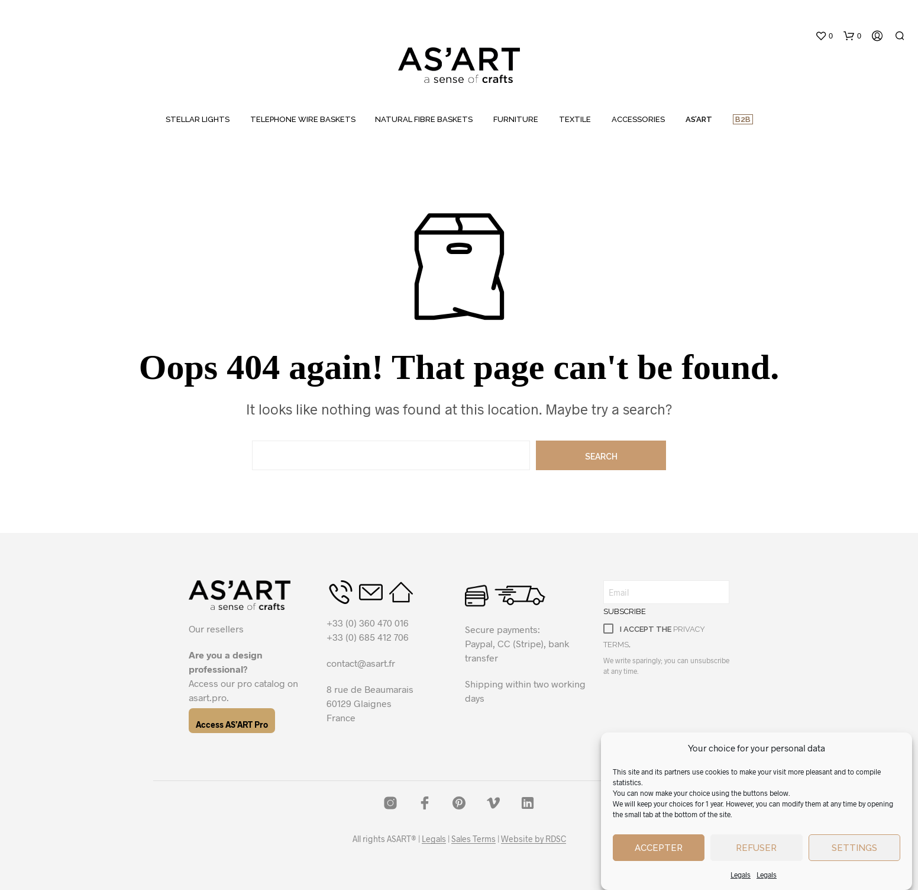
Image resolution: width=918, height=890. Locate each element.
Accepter (659, 848)
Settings (854, 848)
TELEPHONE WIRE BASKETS (302, 119)
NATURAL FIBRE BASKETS (424, 119)
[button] (824, 36)
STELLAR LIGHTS (198, 119)
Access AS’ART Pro (232, 724)
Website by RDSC (533, 839)
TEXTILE (575, 119)
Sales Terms (473, 839)
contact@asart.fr (361, 663)
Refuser (756, 848)
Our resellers (216, 628)
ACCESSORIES (638, 119)
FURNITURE (515, 119)
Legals (740, 874)
